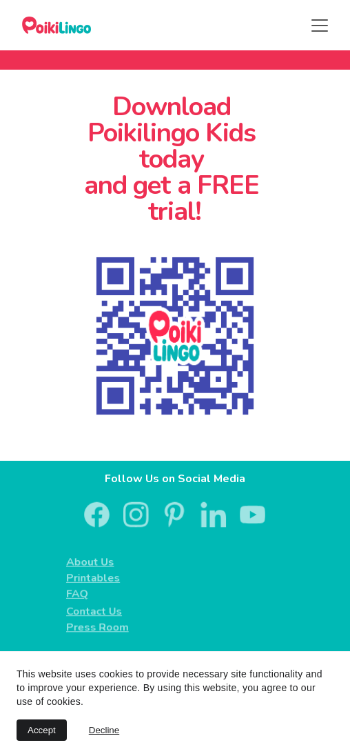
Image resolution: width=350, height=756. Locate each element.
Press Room (100, 627)
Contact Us (96, 612)
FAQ (80, 593)
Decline (104, 730)
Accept (42, 730)
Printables (95, 578)
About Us (93, 562)
